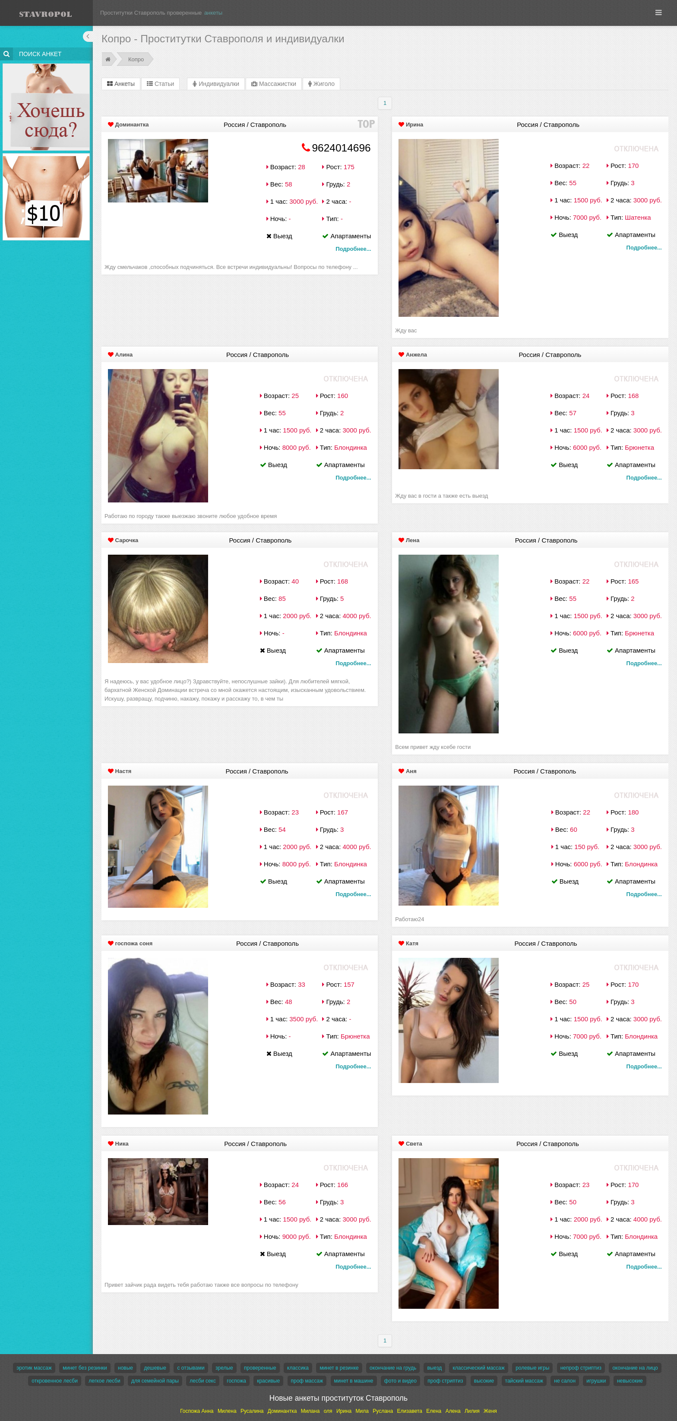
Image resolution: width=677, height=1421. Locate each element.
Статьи (160, 83)
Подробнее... (353, 249)
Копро (136, 59)
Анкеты (121, 83)
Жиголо (321, 83)
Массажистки (273, 83)
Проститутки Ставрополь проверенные (151, 12)
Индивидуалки (216, 83)
